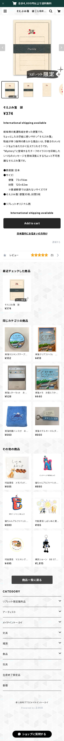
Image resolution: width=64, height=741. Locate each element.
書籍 (5, 685)
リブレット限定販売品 (14, 601)
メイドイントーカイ (13, 622)
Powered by (32, 708)
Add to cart (32, 223)
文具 (5, 633)
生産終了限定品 (11, 674)
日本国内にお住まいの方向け (32, 233)
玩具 (5, 664)
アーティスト (9, 612)
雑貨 (5, 643)
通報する (56, 242)
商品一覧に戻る (32, 580)
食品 (5, 653)
